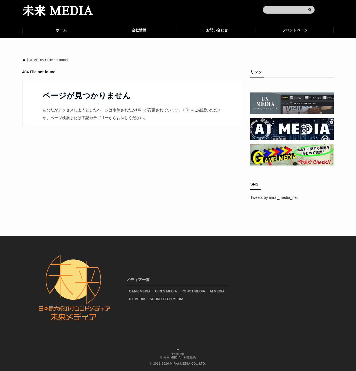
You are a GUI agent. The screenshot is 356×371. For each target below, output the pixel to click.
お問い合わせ (217, 30)
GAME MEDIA (140, 291)
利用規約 (190, 357)
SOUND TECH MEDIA (166, 299)
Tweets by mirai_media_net (274, 197)
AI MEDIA (217, 291)
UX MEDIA (137, 299)
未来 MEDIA (57, 11)
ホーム (61, 30)
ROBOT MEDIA (193, 291)
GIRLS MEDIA (166, 291)
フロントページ (295, 30)
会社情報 (139, 30)
